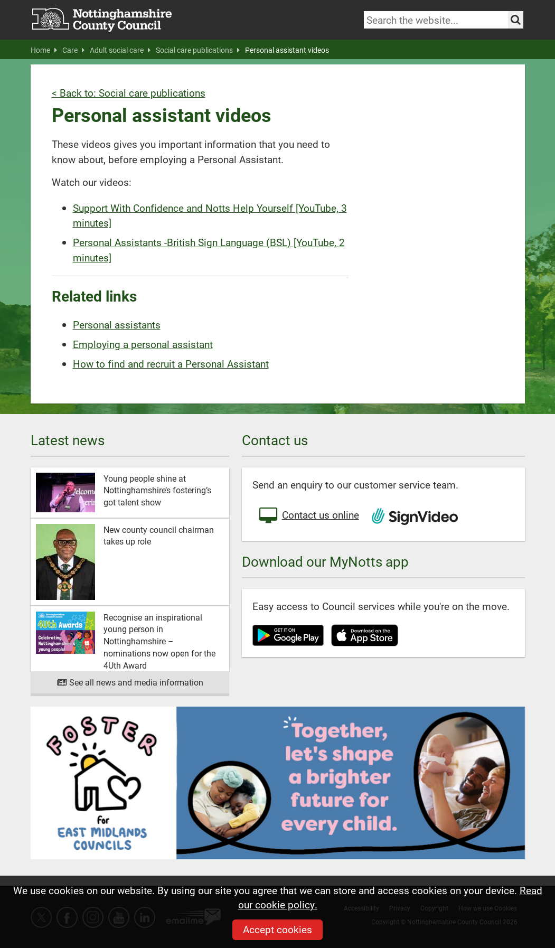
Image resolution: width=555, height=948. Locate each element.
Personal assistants (117, 324)
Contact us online (308, 516)
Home (44, 50)
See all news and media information (129, 682)
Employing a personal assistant (143, 344)
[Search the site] (515, 20)
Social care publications (198, 50)
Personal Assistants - (120, 242)
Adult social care (120, 50)
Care (73, 50)
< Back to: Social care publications (128, 92)
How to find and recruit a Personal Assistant (171, 363)
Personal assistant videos (287, 50)
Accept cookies (277, 929)
